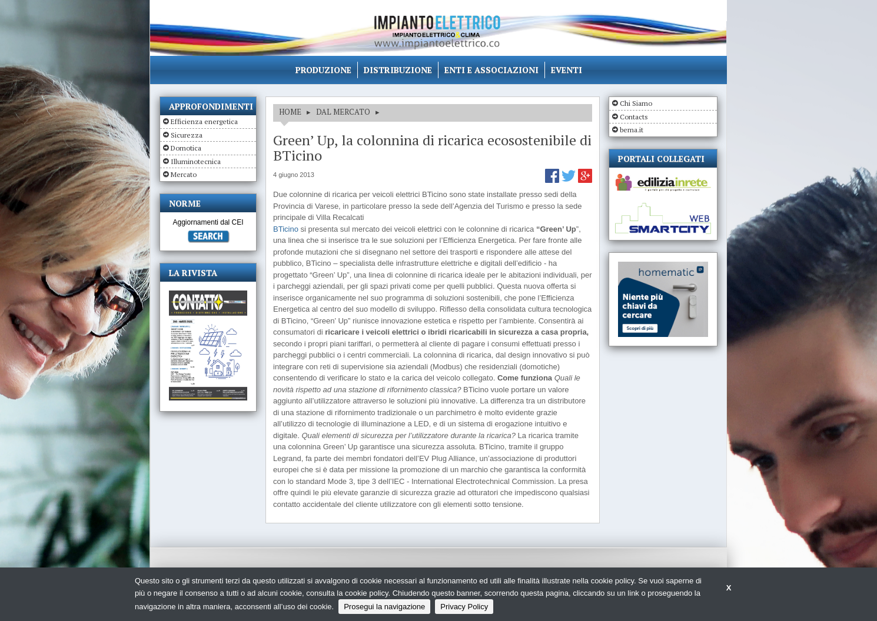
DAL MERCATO (343, 111)
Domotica (186, 147)
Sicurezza (186, 135)
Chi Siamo (636, 103)
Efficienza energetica (204, 121)
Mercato (184, 174)
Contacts (634, 116)
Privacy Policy (464, 606)
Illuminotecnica (196, 161)
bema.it (631, 129)
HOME (290, 111)
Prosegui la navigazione (384, 606)
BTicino (285, 229)
